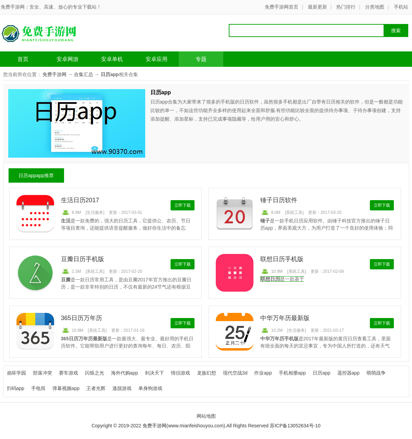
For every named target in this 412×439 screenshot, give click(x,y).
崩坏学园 (16, 373)
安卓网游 (67, 59)
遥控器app (348, 373)
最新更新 (317, 7)
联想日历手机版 (281, 259)
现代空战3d (235, 373)
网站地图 (206, 416)
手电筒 (38, 388)
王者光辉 (95, 388)
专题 (201, 59)
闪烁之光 (94, 373)
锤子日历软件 (278, 200)
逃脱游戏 (122, 388)
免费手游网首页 (281, 7)
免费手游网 (54, 74)
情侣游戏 (180, 373)
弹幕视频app (65, 388)
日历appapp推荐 (36, 175)
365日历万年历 (81, 318)
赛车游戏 (68, 373)
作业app (263, 373)
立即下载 (182, 205)
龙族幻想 (206, 373)
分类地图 (374, 7)
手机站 (401, 7)
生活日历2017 (80, 200)
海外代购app (124, 373)
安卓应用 (156, 59)
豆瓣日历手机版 (82, 259)
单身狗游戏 (150, 388)
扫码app (15, 388)
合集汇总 (83, 74)
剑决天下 (154, 373)
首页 (22, 59)
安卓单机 (112, 59)
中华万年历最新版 (285, 318)
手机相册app (292, 373)
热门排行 (345, 7)
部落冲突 (42, 373)
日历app (321, 373)
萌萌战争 (376, 373)
